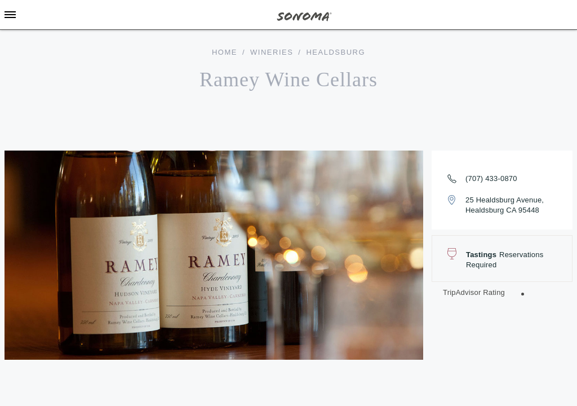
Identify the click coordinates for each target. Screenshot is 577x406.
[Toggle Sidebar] (10, 14)
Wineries (271, 52)
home (224, 52)
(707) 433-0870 (491, 178)
